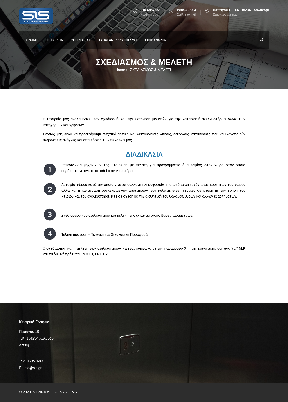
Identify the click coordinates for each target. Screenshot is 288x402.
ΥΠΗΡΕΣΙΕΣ (80, 40)
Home (120, 70)
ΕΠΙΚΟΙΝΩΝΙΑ (155, 40)
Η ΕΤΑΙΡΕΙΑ (54, 40)
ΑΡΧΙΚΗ (31, 40)
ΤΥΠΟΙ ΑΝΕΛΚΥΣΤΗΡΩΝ (118, 40)
